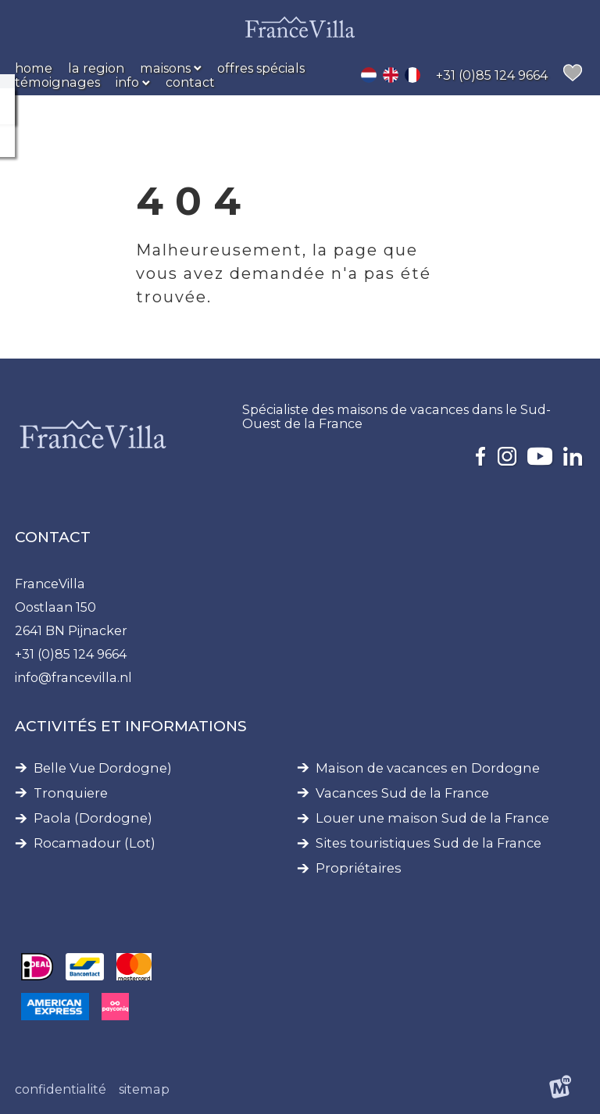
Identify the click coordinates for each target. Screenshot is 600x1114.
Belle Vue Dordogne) (103, 768)
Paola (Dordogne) (93, 818)
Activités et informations (131, 726)
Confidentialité (60, 1089)
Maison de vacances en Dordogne (428, 768)
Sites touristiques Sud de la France (428, 843)
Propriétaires (359, 868)
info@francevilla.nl (73, 677)
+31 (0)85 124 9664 (71, 654)
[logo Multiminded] (560, 1089)
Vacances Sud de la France (402, 793)
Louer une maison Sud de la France (432, 818)
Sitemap (144, 1089)
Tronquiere (71, 793)
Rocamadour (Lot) (94, 843)
